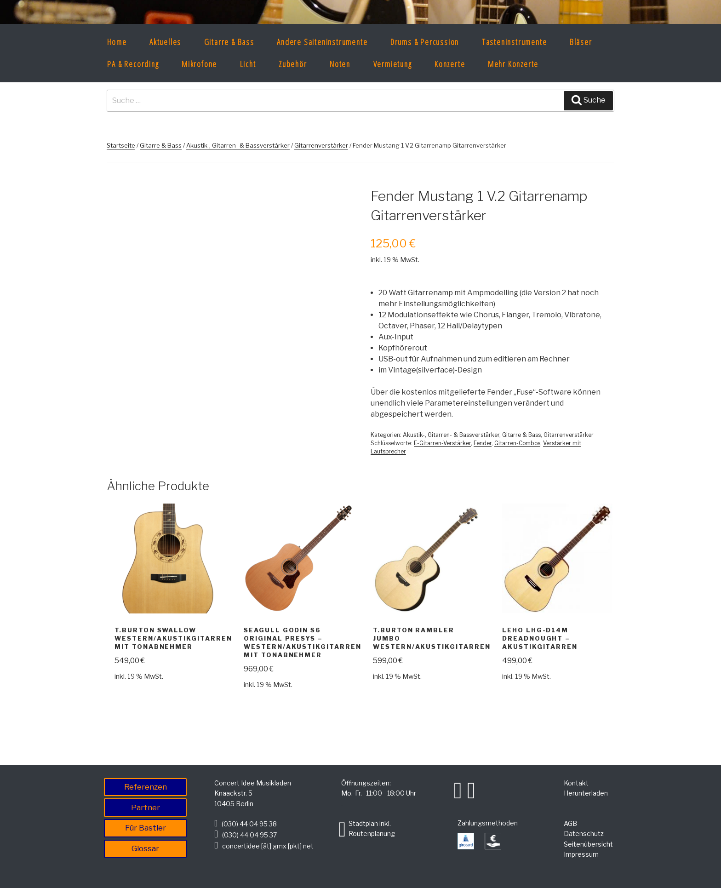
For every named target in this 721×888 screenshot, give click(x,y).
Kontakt (576, 783)
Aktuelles (165, 41)
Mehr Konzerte (513, 63)
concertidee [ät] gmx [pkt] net (268, 846)
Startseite (121, 145)
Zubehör (293, 63)
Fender (483, 443)
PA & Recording (133, 63)
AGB (570, 823)
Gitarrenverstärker (321, 145)
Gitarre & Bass (229, 41)
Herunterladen (586, 793)
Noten (340, 63)
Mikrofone (199, 63)
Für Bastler (145, 827)
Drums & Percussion (424, 41)
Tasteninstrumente (514, 41)
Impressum (581, 854)
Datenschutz (584, 833)
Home (116, 41)
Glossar (145, 848)
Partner (145, 807)
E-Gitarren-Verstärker (442, 443)
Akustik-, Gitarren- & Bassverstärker (238, 145)
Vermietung (392, 63)
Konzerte (450, 63)
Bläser (581, 41)
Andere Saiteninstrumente (322, 41)
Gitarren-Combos (517, 443)
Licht (248, 63)
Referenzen (145, 786)
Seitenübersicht (588, 844)
